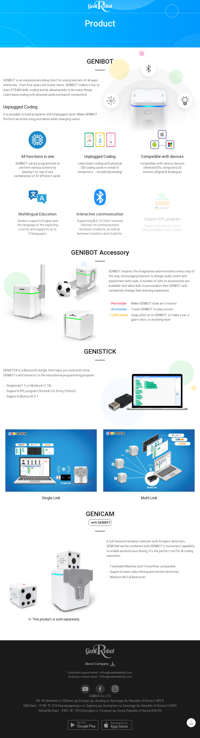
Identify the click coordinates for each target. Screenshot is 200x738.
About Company (96, 664)
